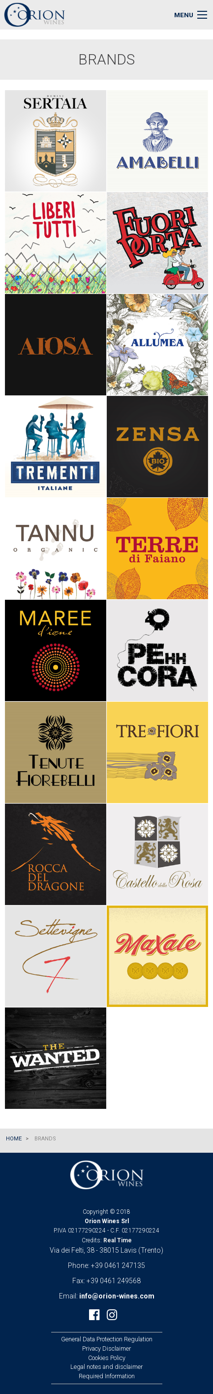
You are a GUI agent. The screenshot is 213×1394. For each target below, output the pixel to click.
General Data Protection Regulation (106, 1339)
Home (14, 1138)
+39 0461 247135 (118, 1265)
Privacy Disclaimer (106, 1348)
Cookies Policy (106, 1358)
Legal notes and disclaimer (106, 1366)
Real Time (117, 1240)
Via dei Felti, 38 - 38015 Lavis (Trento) (106, 1250)
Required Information (107, 1376)
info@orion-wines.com (116, 1296)
